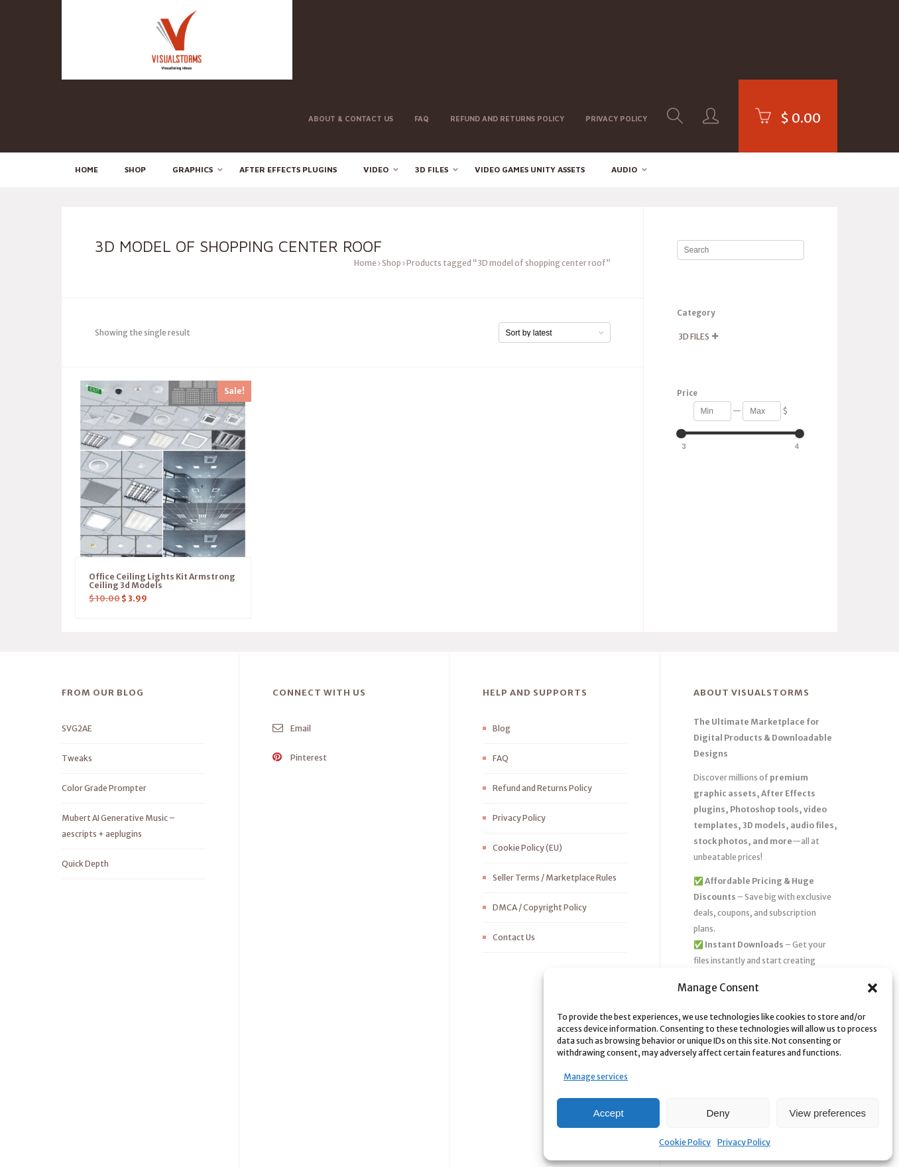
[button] (872, 988)
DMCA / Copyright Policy (540, 835)
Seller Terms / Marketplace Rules (555, 805)
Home (86, 96)
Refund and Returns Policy (507, 38)
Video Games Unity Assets (530, 96)
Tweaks (77, 686)
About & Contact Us (350, 38)
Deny (717, 1113)
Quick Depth (85, 791)
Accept (608, 1113)
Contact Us (514, 865)
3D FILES (431, 96)
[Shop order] (555, 260)
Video (376, 96)
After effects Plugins (288, 96)
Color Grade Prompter (104, 716)
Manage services (596, 1076)
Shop (135, 96)
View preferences (828, 1113)
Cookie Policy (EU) (527, 775)
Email (291, 656)
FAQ (421, 38)
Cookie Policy (685, 1142)
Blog (501, 656)
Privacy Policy (743, 1142)
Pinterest (299, 685)
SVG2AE (77, 656)
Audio (624, 96)
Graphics (192, 96)
